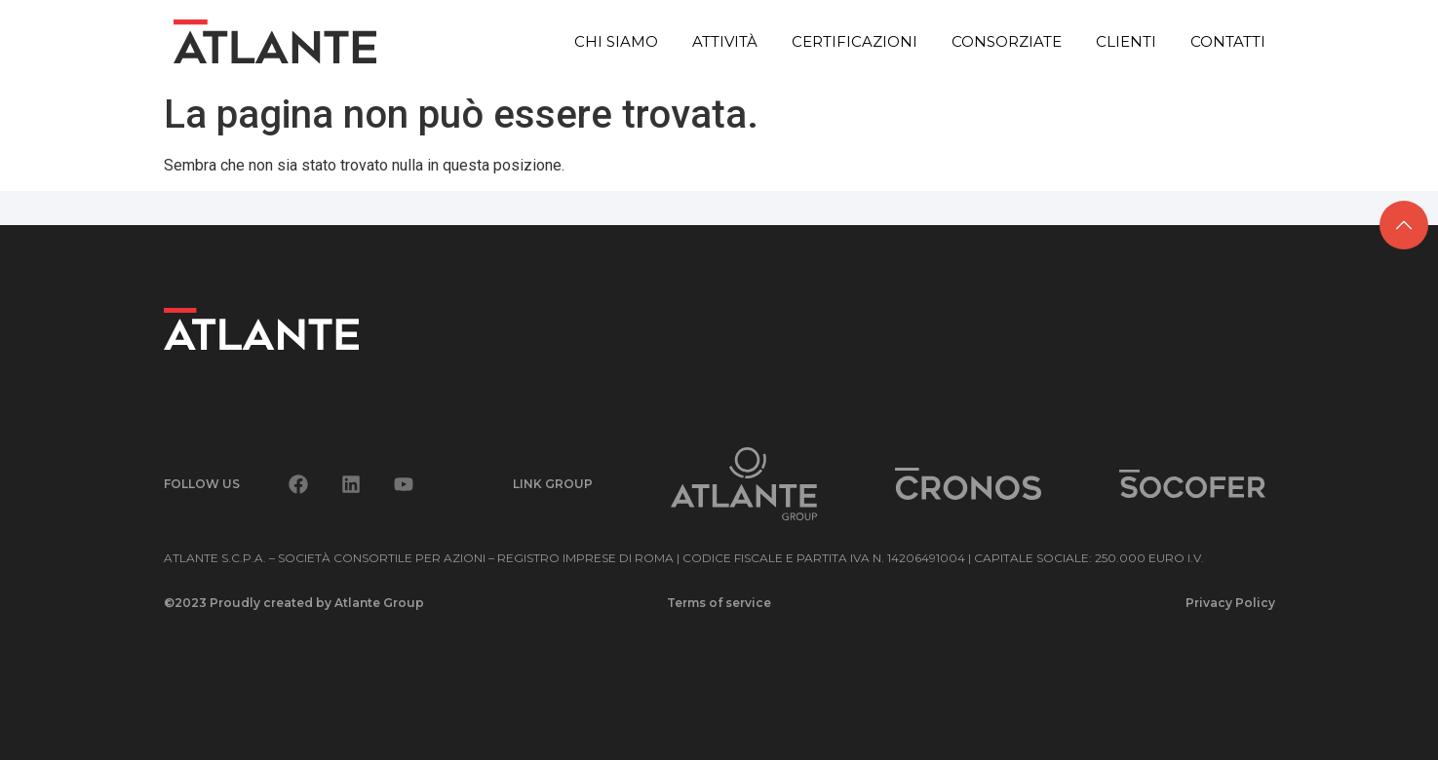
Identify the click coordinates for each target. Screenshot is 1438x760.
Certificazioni (854, 41)
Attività (725, 41)
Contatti (1227, 41)
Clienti (1126, 41)
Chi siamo (616, 41)
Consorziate (1007, 41)
